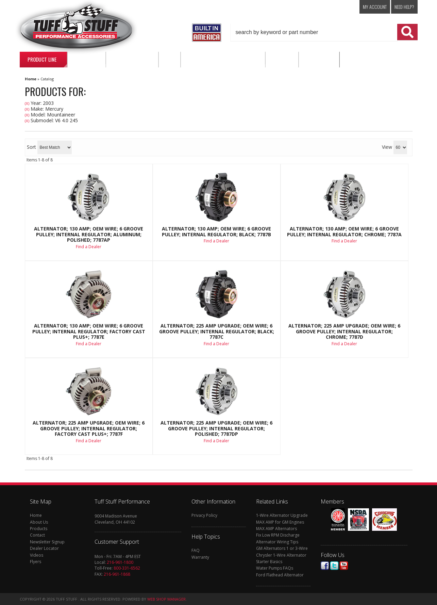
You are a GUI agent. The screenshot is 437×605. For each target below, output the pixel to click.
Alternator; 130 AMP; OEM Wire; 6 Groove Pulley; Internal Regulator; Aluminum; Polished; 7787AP (88, 234)
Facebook (325, 565)
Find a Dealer (88, 247)
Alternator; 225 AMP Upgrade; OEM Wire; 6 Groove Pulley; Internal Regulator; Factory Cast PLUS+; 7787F (89, 428)
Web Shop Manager (166, 599)
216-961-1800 (120, 562)
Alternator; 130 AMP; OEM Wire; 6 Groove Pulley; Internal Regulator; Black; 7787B (216, 231)
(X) (27, 103)
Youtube (344, 565)
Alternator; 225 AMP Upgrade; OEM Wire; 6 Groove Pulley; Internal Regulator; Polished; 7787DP (216, 428)
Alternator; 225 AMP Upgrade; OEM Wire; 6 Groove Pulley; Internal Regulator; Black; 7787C (216, 331)
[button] (324, 32)
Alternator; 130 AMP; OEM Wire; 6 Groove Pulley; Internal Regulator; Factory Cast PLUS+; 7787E (88, 331)
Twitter (334, 565)
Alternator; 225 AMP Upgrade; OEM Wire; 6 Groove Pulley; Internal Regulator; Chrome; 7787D (344, 331)
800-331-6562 (127, 568)
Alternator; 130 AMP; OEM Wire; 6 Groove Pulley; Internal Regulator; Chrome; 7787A (344, 231)
